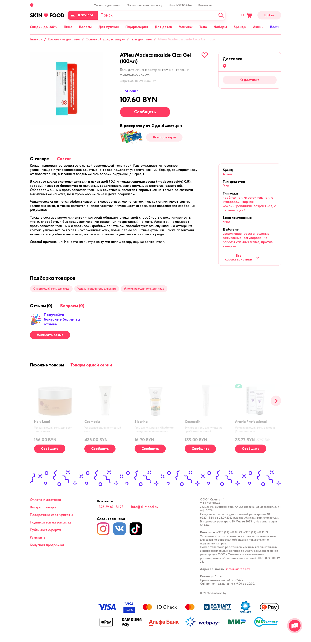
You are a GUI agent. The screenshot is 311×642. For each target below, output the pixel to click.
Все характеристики (242, 257)
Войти (269, 15)
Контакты (205, 5)
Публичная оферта (45, 530)
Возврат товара (43, 507)
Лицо (68, 27)
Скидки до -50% (43, 27)
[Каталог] (83, 15)
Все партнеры (164, 137)
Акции (258, 27)
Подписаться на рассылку (144, 5)
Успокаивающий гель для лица (144, 288)
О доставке (249, 80)
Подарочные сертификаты (51, 515)
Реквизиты (38, 537)
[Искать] (221, 15)
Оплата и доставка (107, 5)
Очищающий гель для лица (51, 288)
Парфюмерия (136, 27)
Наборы (220, 27)
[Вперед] (276, 401)
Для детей (163, 27)
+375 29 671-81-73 (110, 507)
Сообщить (145, 112)
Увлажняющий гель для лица (96, 288)
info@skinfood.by (144, 507)
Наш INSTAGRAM (180, 5)
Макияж (186, 27)
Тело (203, 27)
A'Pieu (227, 174)
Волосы (85, 27)
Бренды (240, 27)
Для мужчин (108, 27)
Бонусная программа (47, 545)
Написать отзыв (50, 335)
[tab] (39, 158)
